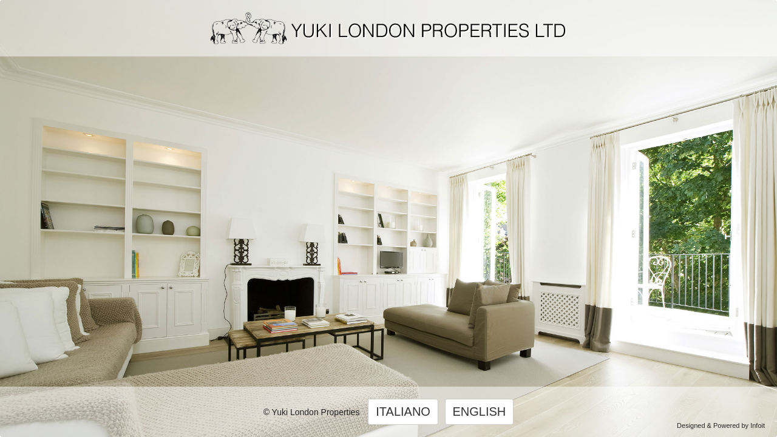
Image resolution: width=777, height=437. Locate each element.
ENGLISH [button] (479, 411)
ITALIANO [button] (403, 411)
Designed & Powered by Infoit (721, 425)
